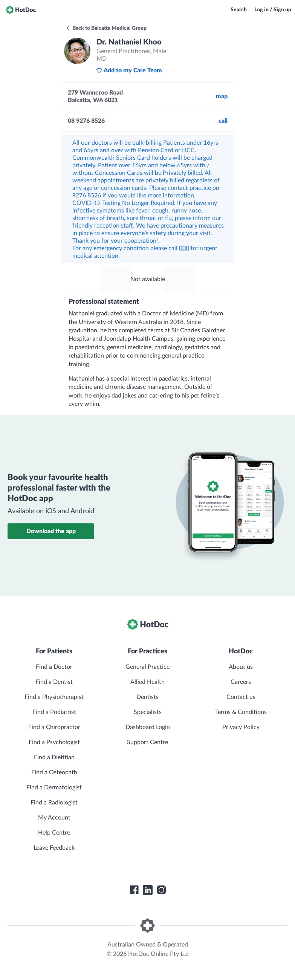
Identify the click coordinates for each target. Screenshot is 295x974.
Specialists (148, 712)
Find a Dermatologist (54, 787)
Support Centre (147, 742)
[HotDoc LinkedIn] (147, 890)
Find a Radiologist (54, 803)
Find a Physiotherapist (54, 697)
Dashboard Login (147, 727)
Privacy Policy (241, 727)
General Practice (147, 667)
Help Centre (54, 833)
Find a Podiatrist (54, 712)
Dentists (147, 697)
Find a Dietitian (54, 757)
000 (184, 248)
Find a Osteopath (54, 772)
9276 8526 (86, 196)
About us (241, 667)
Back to (106, 28)
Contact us (240, 697)
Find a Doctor (54, 667)
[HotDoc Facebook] (134, 890)
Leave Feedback (54, 848)
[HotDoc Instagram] (161, 890)
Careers (241, 682)
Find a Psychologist (54, 742)
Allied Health (147, 682)
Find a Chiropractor (54, 727)
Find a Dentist (54, 682)
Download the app (51, 531)
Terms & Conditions (241, 712)
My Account (54, 818)
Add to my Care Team (129, 70)
